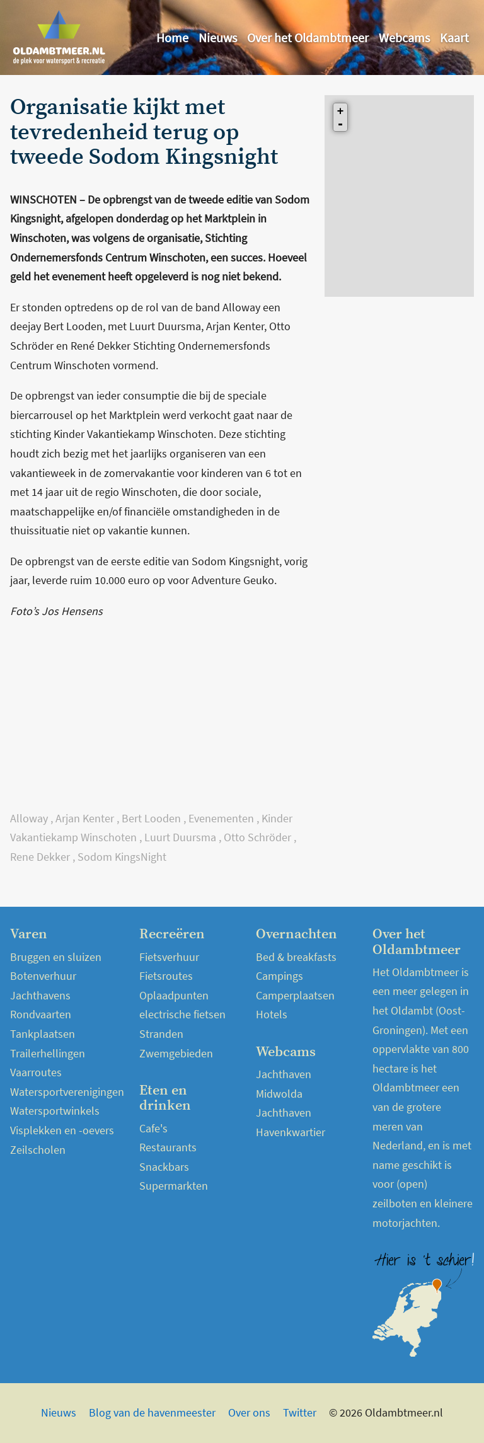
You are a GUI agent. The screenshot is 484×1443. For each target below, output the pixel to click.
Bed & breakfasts (296, 957)
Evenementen (221, 818)
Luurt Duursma (180, 837)
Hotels (271, 1014)
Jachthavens (40, 995)
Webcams (404, 37)
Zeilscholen (38, 1149)
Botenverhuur (43, 976)
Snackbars (164, 1166)
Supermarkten (173, 1185)
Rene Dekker (40, 856)
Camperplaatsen (295, 995)
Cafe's (153, 1128)
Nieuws (218, 37)
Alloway (29, 818)
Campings (279, 976)
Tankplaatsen (42, 1033)
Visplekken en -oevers (62, 1130)
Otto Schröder (257, 837)
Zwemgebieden (176, 1053)
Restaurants (168, 1147)
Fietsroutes (166, 976)
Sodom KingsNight (122, 856)
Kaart (454, 37)
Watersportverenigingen (67, 1091)
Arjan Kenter (84, 818)
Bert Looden (151, 818)
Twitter (299, 1412)
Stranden (161, 1033)
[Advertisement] (159, 721)
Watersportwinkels (55, 1110)
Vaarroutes (36, 1072)
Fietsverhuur (169, 957)
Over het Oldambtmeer (308, 37)
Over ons (249, 1412)
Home (172, 37)
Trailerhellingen (47, 1053)
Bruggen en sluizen (55, 957)
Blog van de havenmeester (152, 1412)
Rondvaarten (40, 1014)
